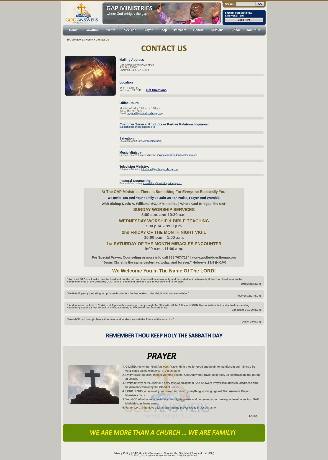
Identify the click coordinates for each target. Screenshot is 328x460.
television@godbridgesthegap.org (160, 169)
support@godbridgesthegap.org (145, 113)
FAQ (212, 453)
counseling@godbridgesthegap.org (162, 183)
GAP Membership (151, 141)
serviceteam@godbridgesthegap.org (177, 155)
